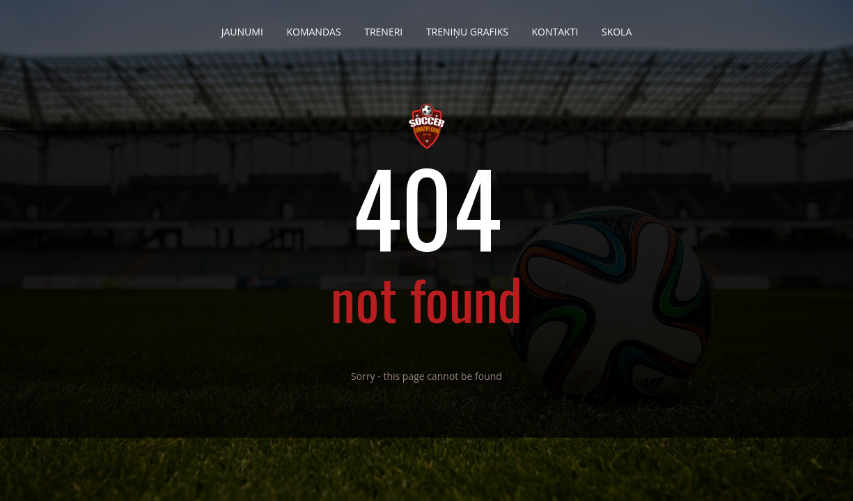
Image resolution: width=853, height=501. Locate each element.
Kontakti (555, 26)
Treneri (383, 26)
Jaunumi (242, 26)
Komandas (313, 26)
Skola (616, 26)
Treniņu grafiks (467, 26)
